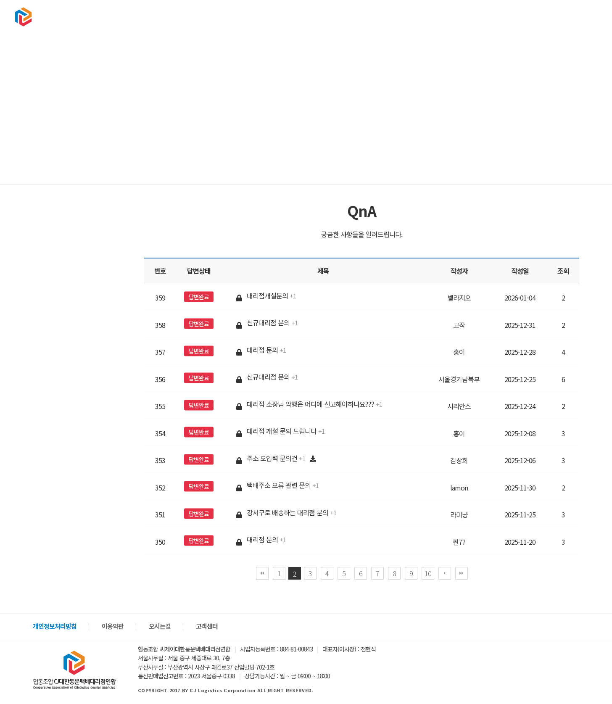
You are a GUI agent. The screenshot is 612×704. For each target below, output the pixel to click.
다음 (444, 573)
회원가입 (582, 17)
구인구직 (472, 16)
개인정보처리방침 (54, 626)
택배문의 (393, 16)
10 (428, 573)
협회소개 (354, 16)
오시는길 (160, 626)
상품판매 (433, 16)
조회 (563, 271)
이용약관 (113, 626)
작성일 (520, 271)
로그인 (556, 17)
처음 (262, 573)
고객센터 (512, 16)
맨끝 (461, 573)
